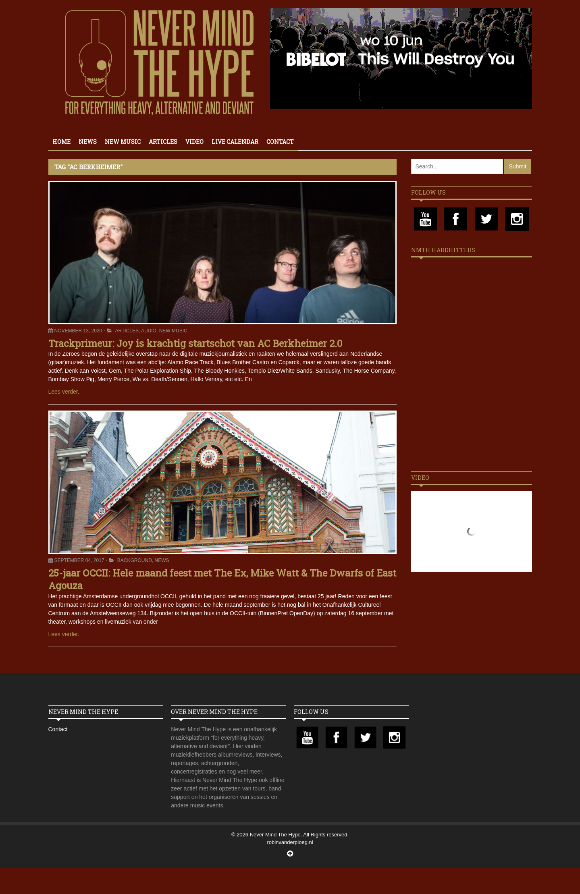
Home (61, 141)
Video (194, 141)
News (88, 141)
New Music (123, 141)
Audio (148, 331)
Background (134, 560)
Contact (280, 141)
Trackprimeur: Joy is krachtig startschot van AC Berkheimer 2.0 (195, 343)
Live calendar (235, 141)
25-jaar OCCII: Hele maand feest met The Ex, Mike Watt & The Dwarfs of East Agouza (222, 579)
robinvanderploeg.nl (290, 842)
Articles (163, 141)
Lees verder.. (64, 391)
